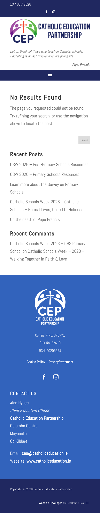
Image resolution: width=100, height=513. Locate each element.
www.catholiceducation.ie (48, 461)
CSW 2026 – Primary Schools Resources (44, 174)
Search (84, 140)
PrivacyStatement (61, 361)
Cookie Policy (36, 361)
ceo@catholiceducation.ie (45, 453)
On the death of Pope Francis (35, 219)
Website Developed (50, 503)
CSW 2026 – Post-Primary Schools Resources (49, 164)
